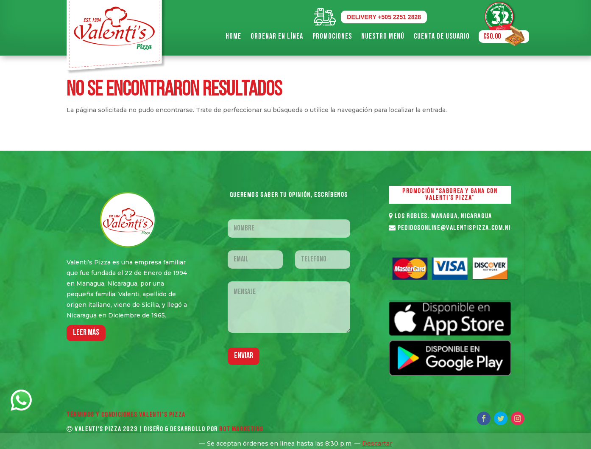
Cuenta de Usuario (442, 36)
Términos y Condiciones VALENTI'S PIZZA (126, 415)
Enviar (243, 356)
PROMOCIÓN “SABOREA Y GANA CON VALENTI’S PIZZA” (449, 195)
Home (233, 36)
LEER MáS (86, 332)
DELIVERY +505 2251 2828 (384, 17)
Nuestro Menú (382, 36)
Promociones (332, 36)
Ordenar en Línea (277, 36)
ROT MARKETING (241, 429)
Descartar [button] (377, 443)
